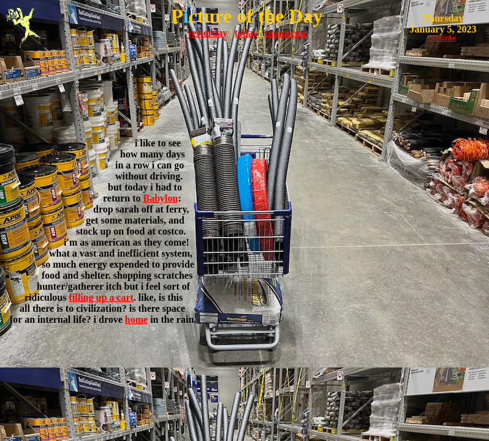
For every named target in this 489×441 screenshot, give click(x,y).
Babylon (160, 198)
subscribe (443, 38)
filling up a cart (101, 297)
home (136, 319)
